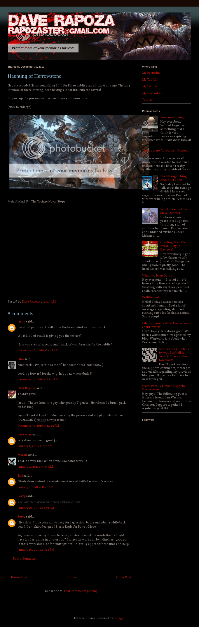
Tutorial (148, 100)
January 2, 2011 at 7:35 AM (35, 467)
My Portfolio (151, 73)
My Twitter (149, 87)
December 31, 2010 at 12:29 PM (38, 426)
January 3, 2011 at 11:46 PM (35, 487)
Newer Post (19, 578)
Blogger (119, 618)
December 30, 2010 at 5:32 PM (37, 350)
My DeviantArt (152, 93)
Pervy (21, 496)
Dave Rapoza (26, 388)
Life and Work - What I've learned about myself (165, 325)
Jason (21, 322)
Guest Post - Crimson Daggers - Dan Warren (164, 388)
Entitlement (150, 298)
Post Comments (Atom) (80, 591)
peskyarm (24, 435)
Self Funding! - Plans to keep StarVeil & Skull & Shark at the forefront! (174, 354)
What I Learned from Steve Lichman (175, 211)
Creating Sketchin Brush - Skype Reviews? (173, 246)
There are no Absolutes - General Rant (165, 153)
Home (71, 578)
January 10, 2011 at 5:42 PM (35, 550)
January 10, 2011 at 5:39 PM (35, 508)
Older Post (123, 578)
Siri (20, 476)
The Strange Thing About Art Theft (173, 178)
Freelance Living (172, 117)
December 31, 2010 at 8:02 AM (37, 379)
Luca (20, 359)
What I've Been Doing (157, 276)
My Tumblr (150, 80)
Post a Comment (24, 559)
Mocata (22, 455)
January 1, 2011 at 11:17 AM (34, 446)
